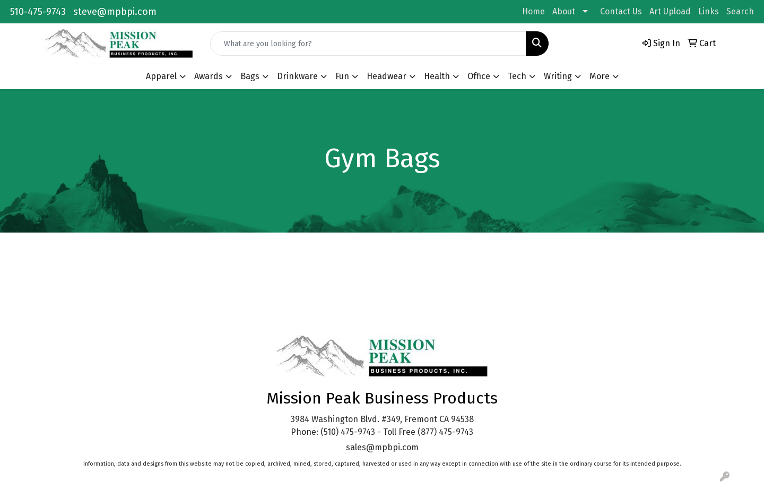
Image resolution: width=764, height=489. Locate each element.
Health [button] (437, 76)
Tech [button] (517, 76)
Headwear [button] (386, 76)
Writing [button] (558, 76)
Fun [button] (342, 76)
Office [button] (478, 76)
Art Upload (670, 11)
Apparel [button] (161, 76)
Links (708, 11)
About (563, 11)
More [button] (599, 76)
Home (533, 11)
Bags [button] (249, 76)
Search (740, 11)
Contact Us (621, 11)
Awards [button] (208, 76)
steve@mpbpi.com (115, 12)
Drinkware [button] (297, 76)
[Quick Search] (368, 43)
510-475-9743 (38, 12)
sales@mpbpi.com (382, 447)
